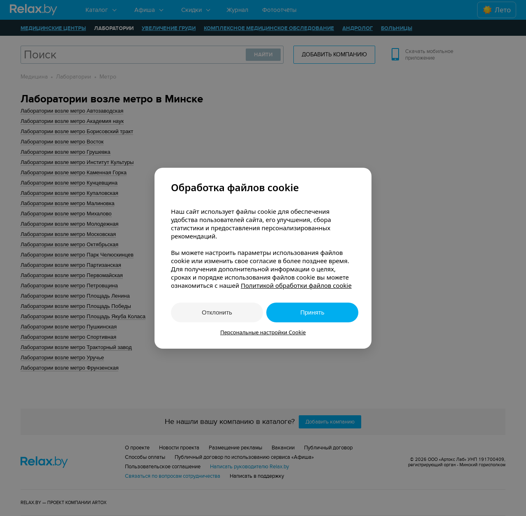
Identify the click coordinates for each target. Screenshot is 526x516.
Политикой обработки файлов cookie (296, 285)
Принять (312, 312)
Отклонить (217, 312)
